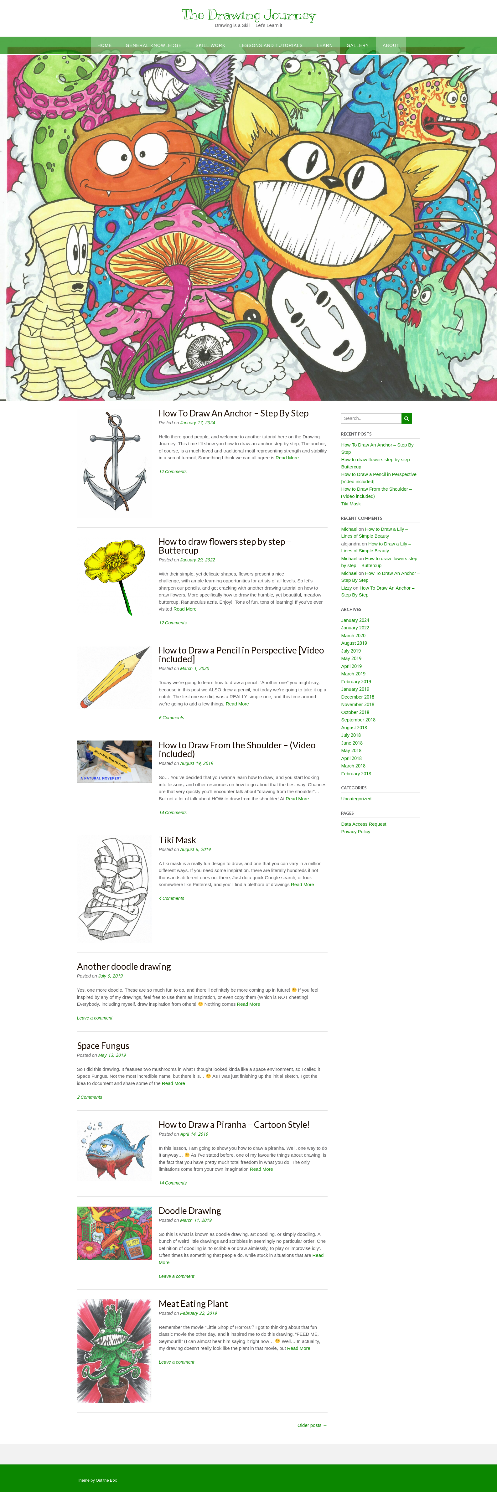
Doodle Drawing (190, 1210)
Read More (287, 458)
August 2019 (354, 643)
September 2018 (358, 720)
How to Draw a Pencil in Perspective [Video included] (241, 654)
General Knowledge (154, 45)
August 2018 (354, 728)
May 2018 (351, 751)
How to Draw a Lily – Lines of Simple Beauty (374, 533)
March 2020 (353, 636)
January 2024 (355, 621)
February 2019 (356, 682)
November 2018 (357, 705)
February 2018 (356, 774)
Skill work (210, 45)
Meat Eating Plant (193, 1303)
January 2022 (355, 628)
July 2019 (351, 651)
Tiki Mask (177, 839)
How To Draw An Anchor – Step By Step (233, 413)
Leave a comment (94, 1018)
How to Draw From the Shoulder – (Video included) (237, 749)
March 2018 (353, 766)
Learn (325, 45)
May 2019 (351, 659)
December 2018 (357, 697)
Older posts (313, 1426)
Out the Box (106, 1480)
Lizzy (346, 588)
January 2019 (355, 689)
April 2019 (351, 667)
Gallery (358, 45)
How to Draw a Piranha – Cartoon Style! (234, 1124)
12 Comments (173, 472)
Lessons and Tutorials (271, 45)
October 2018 (355, 713)
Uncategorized (356, 799)
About (391, 45)
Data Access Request (363, 824)
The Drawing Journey (248, 14)
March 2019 (353, 674)
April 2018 (351, 759)
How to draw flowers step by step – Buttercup (225, 545)
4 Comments (171, 898)
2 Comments (89, 1097)
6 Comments (171, 718)
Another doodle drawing (124, 966)
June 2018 (352, 743)
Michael (349, 529)
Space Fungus (103, 1045)
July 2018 (351, 735)
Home (105, 45)
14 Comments (173, 813)
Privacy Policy (355, 832)
